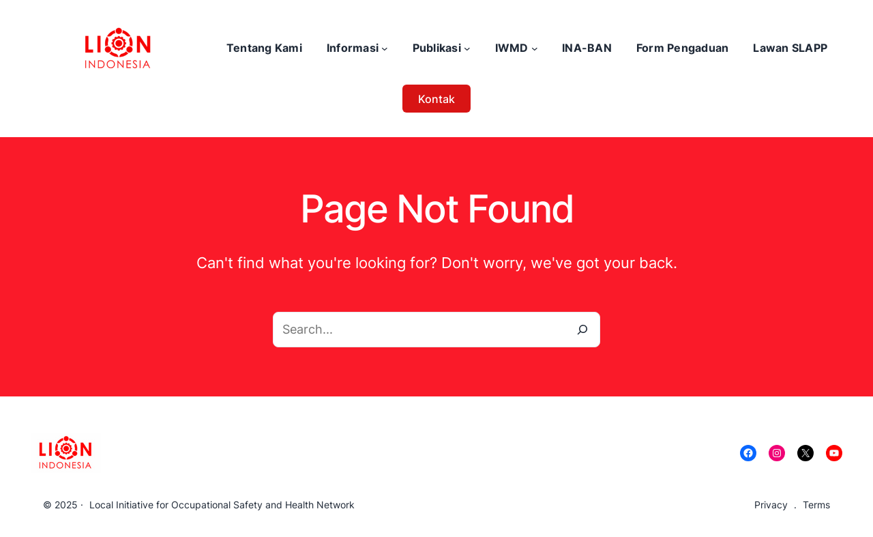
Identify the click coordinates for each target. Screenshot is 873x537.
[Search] (582, 329)
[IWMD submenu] (534, 48)
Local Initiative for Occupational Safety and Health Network (222, 504)
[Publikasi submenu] (467, 48)
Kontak (436, 99)
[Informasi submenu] (384, 48)
